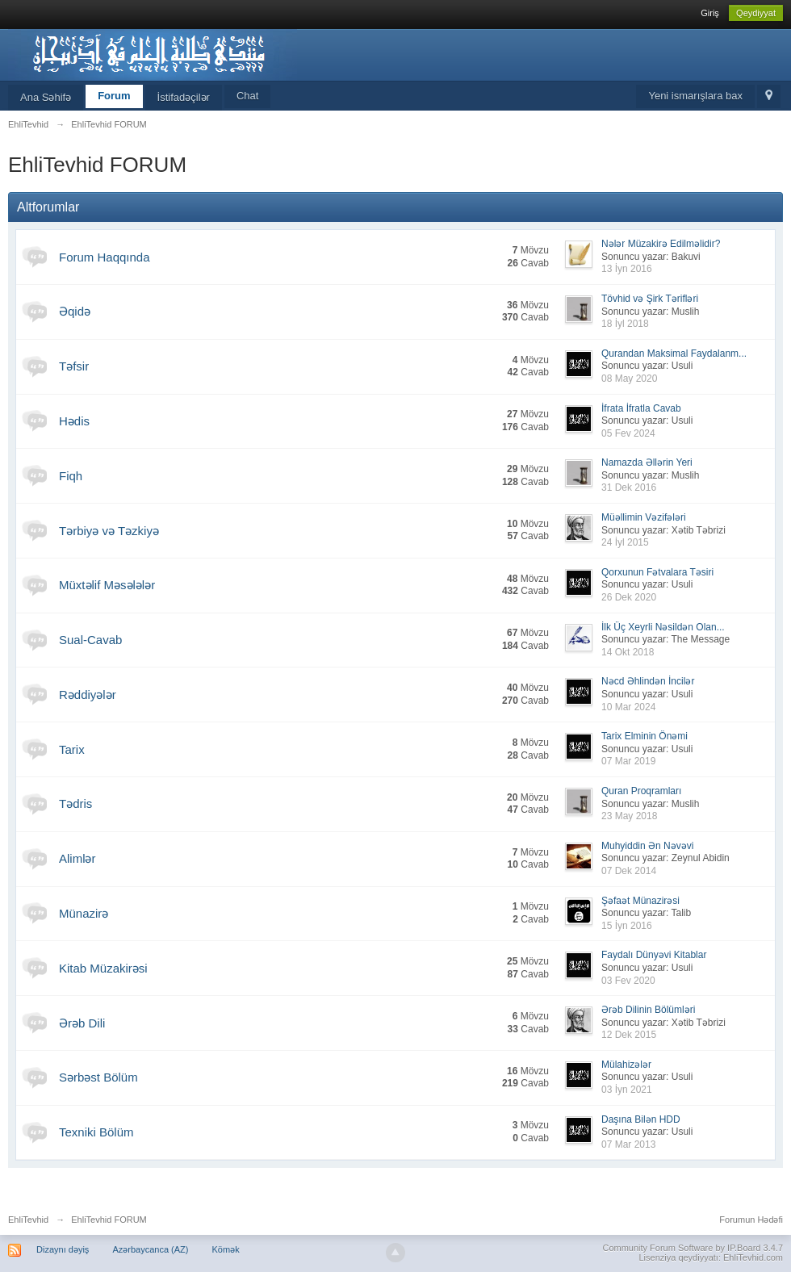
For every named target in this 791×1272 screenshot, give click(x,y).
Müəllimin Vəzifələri (643, 517)
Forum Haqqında (104, 257)
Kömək (226, 1249)
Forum (114, 96)
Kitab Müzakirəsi (103, 968)
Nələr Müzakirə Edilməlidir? (660, 243)
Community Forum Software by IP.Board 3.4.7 (692, 1248)
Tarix (72, 749)
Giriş (710, 13)
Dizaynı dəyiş (62, 1249)
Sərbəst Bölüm (98, 1077)
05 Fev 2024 (628, 433)
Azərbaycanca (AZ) (150, 1249)
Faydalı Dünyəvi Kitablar (653, 954)
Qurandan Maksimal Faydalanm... (674, 353)
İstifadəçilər (183, 97)
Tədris (75, 803)
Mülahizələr (626, 1064)
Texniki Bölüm (96, 1132)
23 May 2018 (629, 816)
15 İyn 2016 (626, 925)
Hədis (74, 421)
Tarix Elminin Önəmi (644, 736)
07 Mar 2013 (628, 1144)
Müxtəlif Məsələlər (107, 585)
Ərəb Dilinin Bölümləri (648, 1009)
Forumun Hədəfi (751, 1219)
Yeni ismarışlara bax (695, 96)
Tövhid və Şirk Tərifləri (649, 298)
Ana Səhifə (45, 97)
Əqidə (74, 311)
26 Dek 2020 (628, 597)
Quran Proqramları (641, 791)
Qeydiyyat (756, 13)
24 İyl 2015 (625, 542)
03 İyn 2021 (626, 1089)
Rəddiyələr (87, 694)
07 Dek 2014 (628, 871)
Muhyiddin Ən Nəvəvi (647, 845)
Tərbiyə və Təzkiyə (109, 531)
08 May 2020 (629, 378)
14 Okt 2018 (627, 652)
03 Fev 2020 (628, 980)
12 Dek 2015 (628, 1034)
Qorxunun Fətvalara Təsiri (657, 572)
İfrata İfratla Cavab (641, 408)
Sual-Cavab (90, 639)
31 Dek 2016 (628, 487)
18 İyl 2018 (625, 323)
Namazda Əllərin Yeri (647, 462)
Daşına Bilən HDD (640, 1119)
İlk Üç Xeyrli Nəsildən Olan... (663, 627)
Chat (247, 96)
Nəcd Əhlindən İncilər (647, 681)
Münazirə (83, 913)
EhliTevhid (28, 1219)
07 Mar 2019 (628, 761)
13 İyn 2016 (626, 268)
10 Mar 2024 (628, 707)
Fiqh (70, 476)
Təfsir (74, 366)
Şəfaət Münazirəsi (640, 900)
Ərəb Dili (82, 1023)
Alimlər (77, 858)
